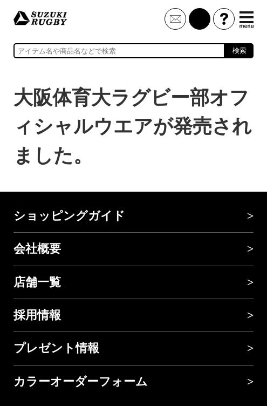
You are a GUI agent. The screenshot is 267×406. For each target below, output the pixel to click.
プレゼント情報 (56, 348)
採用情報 (37, 315)
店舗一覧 (37, 282)
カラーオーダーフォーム (80, 381)
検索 (239, 50)
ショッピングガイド (69, 215)
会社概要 (37, 248)
